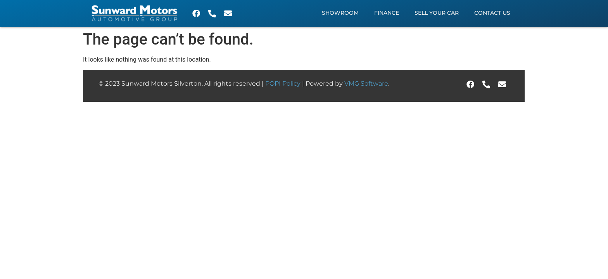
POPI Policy (283, 83)
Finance (386, 12)
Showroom (340, 12)
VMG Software (366, 83)
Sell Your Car (437, 12)
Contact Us (492, 12)
